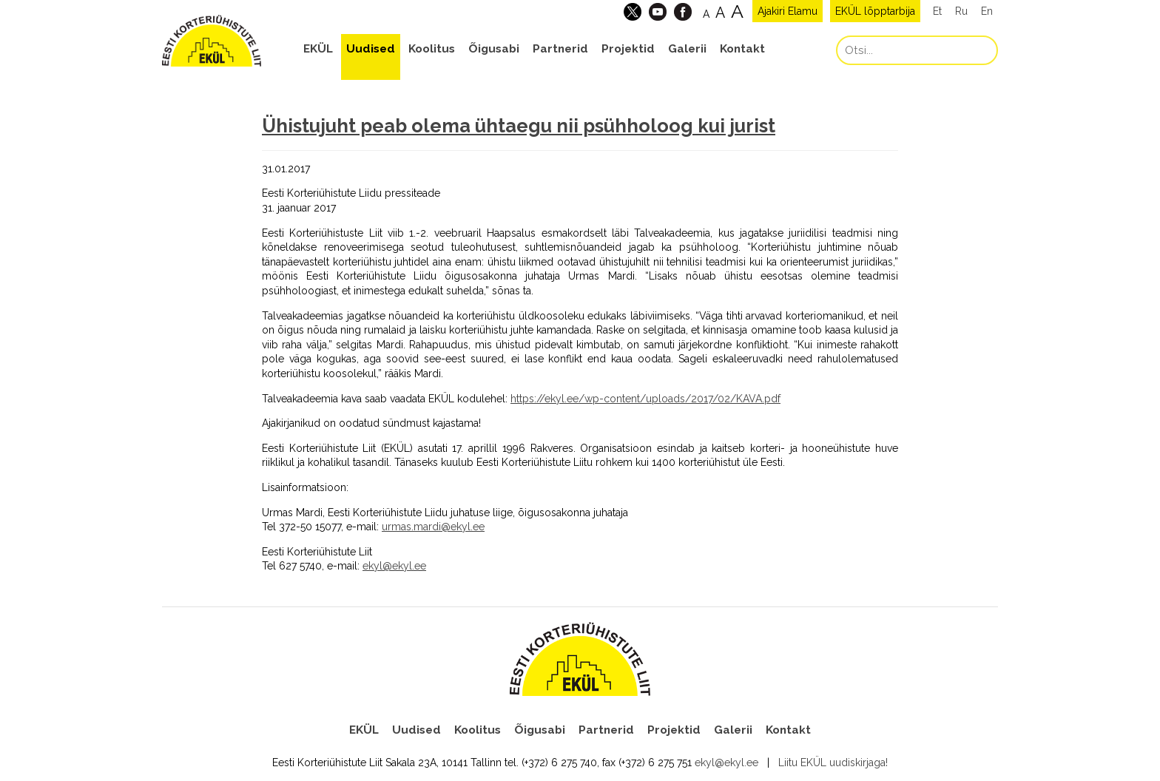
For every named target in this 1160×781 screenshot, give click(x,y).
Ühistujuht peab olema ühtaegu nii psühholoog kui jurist (518, 126)
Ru (961, 11)
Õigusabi (493, 48)
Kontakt (742, 48)
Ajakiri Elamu (787, 11)
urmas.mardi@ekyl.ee (433, 526)
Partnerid (560, 48)
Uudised (370, 48)
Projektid (628, 48)
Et (937, 11)
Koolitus (431, 48)
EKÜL (318, 48)
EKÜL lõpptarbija (875, 11)
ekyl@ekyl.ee (394, 566)
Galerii (687, 48)
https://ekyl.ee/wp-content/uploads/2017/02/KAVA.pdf (645, 399)
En (987, 11)
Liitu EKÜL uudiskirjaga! (833, 762)
